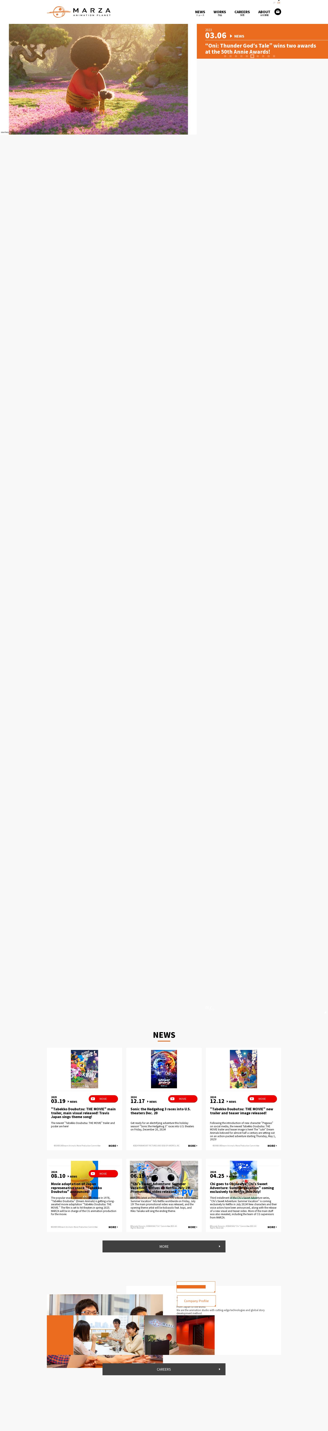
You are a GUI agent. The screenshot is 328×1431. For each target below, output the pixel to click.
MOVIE (103, 1098)
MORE (112, 1145)
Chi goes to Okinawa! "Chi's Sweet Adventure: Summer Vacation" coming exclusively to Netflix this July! (243, 1188)
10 (274, 60)
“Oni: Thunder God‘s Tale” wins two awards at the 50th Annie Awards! (255, 48)
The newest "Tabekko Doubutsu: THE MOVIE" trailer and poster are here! (83, 1124)
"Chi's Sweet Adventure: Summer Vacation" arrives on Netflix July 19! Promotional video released (162, 1188)
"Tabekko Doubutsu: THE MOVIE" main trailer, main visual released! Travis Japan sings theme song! (84, 1113)
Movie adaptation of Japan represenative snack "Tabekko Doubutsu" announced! (78, 1188)
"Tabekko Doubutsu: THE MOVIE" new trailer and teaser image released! (242, 1111)
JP (274, 2)
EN (278, 2)
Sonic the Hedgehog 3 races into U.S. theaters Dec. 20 (163, 1111)
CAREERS (164, 1370)
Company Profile (202, 1301)
